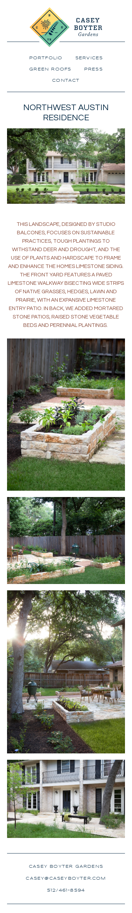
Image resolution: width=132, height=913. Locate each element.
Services (89, 58)
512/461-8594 (66, 890)
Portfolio (46, 58)
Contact (66, 80)
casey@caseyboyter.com (66, 878)
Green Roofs (50, 69)
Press (93, 69)
